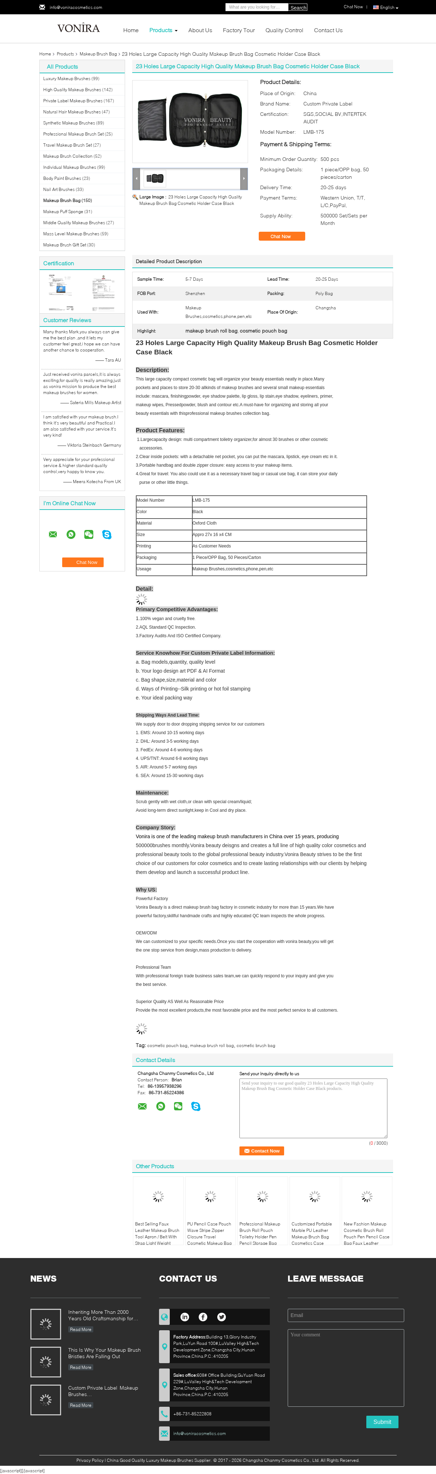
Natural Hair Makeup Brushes (72, 111)
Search (298, 8)
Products (160, 29)
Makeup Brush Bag (98, 53)
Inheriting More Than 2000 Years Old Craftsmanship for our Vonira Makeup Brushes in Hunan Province (102, 1316)
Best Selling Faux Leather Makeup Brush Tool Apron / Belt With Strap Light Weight (157, 1233)
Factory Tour (239, 29)
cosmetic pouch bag (167, 1045)
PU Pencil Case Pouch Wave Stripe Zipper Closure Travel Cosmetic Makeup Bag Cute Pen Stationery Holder (209, 1240)
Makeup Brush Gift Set (64, 244)
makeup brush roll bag (212, 1045)
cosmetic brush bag (256, 1045)
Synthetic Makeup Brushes (69, 123)
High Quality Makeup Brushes (72, 89)
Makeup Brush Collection (68, 156)
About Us (200, 29)
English (389, 7)
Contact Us (328, 29)
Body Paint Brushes (62, 178)
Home (131, 29)
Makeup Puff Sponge (63, 211)
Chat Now (286, 236)
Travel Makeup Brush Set (67, 145)
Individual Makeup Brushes (69, 167)
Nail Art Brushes (59, 189)
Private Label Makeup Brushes (73, 100)
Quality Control (284, 29)
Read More (80, 1329)
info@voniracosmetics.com (76, 7)
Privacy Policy (90, 1460)
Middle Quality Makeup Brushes (74, 222)
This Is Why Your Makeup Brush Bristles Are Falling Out (104, 1353)
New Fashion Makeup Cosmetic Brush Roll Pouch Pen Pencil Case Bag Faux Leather (367, 1233)
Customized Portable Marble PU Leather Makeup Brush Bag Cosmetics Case (312, 1233)
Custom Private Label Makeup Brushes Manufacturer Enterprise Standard (103, 1392)
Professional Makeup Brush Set (73, 134)
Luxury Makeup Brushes (66, 78)
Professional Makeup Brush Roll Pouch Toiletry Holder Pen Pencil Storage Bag (259, 1233)
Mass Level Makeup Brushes (71, 233)
